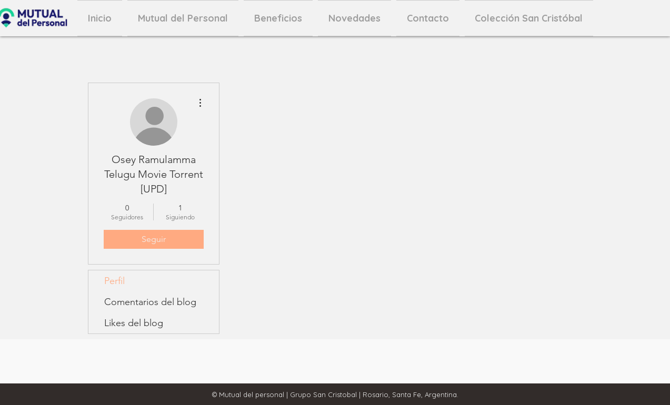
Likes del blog (133, 323)
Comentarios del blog (150, 302)
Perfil (114, 281)
